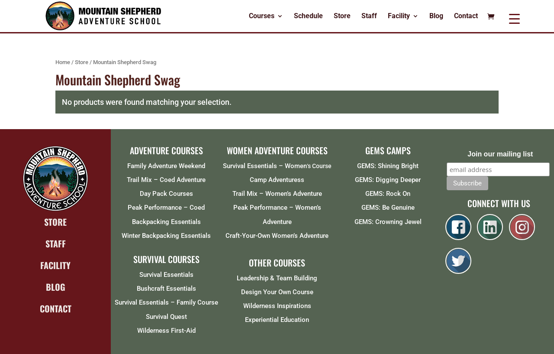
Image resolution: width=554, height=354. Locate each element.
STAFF (55, 243)
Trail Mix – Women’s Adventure (277, 194)
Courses (261, 16)
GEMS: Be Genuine (388, 207)
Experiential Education (277, 320)
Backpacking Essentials (166, 222)
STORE (55, 221)
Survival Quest (166, 317)
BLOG (55, 286)
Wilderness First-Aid (166, 331)
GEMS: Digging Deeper (388, 180)
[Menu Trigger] (514, 18)
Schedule (308, 16)
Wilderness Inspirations (277, 306)
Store (342, 16)
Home (62, 62)
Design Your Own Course (277, 292)
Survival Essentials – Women (265, 166)
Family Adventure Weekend (166, 166)
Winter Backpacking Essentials (166, 236)
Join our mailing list (500, 154)
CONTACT (55, 308)
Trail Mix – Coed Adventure (166, 180)
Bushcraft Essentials (166, 288)
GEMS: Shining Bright (388, 166)
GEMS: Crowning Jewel (388, 222)
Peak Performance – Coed (166, 207)
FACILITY (55, 265)
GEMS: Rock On (387, 194)
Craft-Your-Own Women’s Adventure (277, 236)
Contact (466, 16)
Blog (436, 16)
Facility (399, 16)
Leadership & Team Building (277, 278)
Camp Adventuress (277, 180)
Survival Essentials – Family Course (166, 302)
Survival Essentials (166, 275)
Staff (369, 16)
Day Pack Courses (166, 194)
